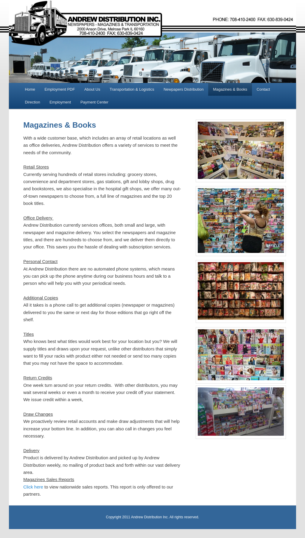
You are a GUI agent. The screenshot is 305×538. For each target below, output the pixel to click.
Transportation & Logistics (132, 89)
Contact (263, 89)
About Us (92, 89)
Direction (32, 102)
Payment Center (94, 102)
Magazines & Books (230, 89)
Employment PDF (60, 89)
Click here (33, 486)
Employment (60, 102)
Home (30, 89)
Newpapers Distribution (183, 89)
